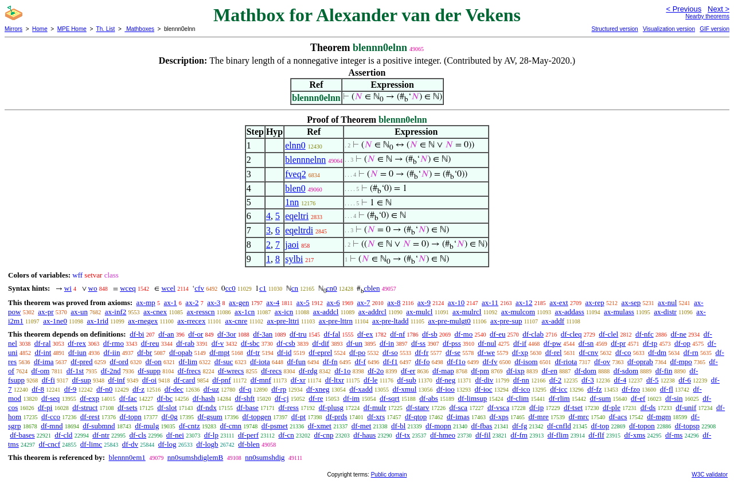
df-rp (278, 389)
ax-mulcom (518, 311)
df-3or (226, 334)
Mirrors (13, 29)
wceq (127, 288)
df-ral (42, 343)
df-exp (89, 398)
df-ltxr (334, 380)
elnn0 (295, 145)
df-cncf (50, 444)
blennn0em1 (126, 457)
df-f (360, 361)
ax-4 (272, 302)
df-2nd (111, 370)
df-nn (521, 380)
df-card (185, 380)
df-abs (428, 398)
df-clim (518, 398)
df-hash (204, 398)
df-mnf (261, 380)
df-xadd (360, 389)
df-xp (520, 352)
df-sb (430, 334)
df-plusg (331, 407)
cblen (372, 288)
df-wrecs (231, 370)
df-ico (521, 389)
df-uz (211, 389)
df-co (623, 352)
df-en (549, 370)
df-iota (260, 361)
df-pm (480, 370)
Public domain (389, 474)
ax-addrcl (372, 311)
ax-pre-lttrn (336, 321)
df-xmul (404, 389)
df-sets (128, 407)
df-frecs (189, 370)
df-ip (536, 407)
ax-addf (552, 321)
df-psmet (274, 425)
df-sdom (626, 370)
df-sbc (250, 343)
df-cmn (230, 425)
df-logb (207, 444)
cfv (199, 288)
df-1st (75, 370)
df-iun (77, 352)
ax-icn (284, 311)
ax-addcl (326, 311)
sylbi (294, 259)
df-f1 (390, 361)
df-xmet (319, 425)
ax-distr (665, 311)
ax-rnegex (143, 321)
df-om (41, 370)
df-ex (365, 334)
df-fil (483, 435)
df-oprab (640, 361)
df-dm (657, 352)
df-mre (538, 416)
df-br (144, 352)
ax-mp (145, 302)
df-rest (90, 416)
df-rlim (559, 398)
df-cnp (324, 435)
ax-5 (303, 302)
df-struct (84, 407)
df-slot (167, 407)
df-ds (648, 407)
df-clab (533, 334)
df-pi (45, 407)
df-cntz (189, 425)
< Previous (683, 9)
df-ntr (101, 435)
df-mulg (147, 425)
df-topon (642, 425)
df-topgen (257, 416)
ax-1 (170, 302)
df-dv (130, 444)
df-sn (586, 343)
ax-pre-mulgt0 (449, 321)
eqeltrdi (299, 230)
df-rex (77, 343)
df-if (519, 343)
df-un (354, 343)
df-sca (458, 407)
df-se (453, 352)
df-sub (406, 380)
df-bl (398, 425)
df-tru (298, 334)
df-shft (245, 398)
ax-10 (456, 302)
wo (92, 288)
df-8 (38, 389)
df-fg (519, 425)
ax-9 (424, 302)
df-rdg (308, 370)
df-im (351, 398)
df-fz (594, 389)
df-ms (673, 435)
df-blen (249, 444)
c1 (262, 288)
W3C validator (710, 474)
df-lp (211, 435)
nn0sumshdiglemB (195, 457)
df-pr (618, 343)
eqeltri (297, 216)
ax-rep (594, 302)
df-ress (288, 407)
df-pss (452, 343)
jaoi (292, 244)
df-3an (262, 334)
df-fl (666, 389)
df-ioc (484, 389)
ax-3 (213, 302)
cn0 (331, 288)
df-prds (337, 416)
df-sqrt (390, 398)
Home (40, 29)
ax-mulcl (419, 311)
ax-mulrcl (467, 311)
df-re (316, 398)
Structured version (614, 29)
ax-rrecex (191, 321)
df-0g (170, 416)
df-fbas (482, 425)
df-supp (149, 370)
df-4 (620, 380)
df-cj (282, 398)
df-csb (285, 343)
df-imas (458, 416)
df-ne (678, 334)
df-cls (137, 435)
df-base (247, 407)
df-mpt (219, 352)
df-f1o (456, 361)
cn (294, 288)
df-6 (684, 380)
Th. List (105, 29)
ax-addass (569, 311)
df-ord (119, 361)
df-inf (116, 380)
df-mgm (659, 416)
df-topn (131, 416)
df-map (443, 370)
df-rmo (113, 343)
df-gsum (209, 416)
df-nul (487, 343)
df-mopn (438, 425)
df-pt (298, 416)
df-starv (417, 407)
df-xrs (376, 416)
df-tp (650, 343)
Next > (718, 9)
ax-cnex (155, 311)
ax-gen (239, 302)
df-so (390, 352)
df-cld (63, 435)
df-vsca (498, 407)
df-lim (188, 361)
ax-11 (490, 302)
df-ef (638, 398)
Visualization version (669, 29)
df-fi (48, 380)
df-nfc (644, 334)
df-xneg (317, 389)
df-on (154, 361)
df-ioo (445, 389)
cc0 (230, 288)
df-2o (376, 370)
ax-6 (333, 302)
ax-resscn (201, 311)
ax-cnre (236, 321)
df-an (166, 334)
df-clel (608, 334)
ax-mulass (619, 311)
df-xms (634, 435)
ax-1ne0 (55, 321)
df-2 (555, 380)
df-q (245, 389)
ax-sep (631, 302)
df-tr (253, 352)
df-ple (611, 407)
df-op (682, 343)
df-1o (342, 370)
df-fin (664, 370)
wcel (168, 288)
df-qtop (416, 416)
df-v (218, 343)
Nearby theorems (707, 16)
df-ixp (515, 370)
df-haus (364, 435)
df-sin (673, 398)
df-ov (602, 361)
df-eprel (320, 352)
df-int (42, 352)
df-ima (44, 361)
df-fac (128, 398)
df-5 (652, 380)
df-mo (463, 334)
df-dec (174, 389)
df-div (484, 380)
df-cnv (588, 352)
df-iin (112, 352)
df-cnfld (559, 425)
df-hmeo (442, 435)
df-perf (248, 435)
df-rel (553, 352)
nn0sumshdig (264, 457)
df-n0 (104, 389)
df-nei (175, 435)
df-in (387, 343)
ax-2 (191, 302)
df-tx (403, 435)
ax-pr (45, 311)
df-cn (286, 435)
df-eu (497, 334)
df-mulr (375, 407)
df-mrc (579, 416)
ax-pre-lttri (283, 321)
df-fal (331, 334)
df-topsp (687, 425)
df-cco (50, 416)
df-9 (70, 389)
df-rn (691, 352)
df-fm (519, 435)
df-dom (585, 370)
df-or (195, 334)
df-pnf (221, 380)
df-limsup (472, 398)
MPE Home (72, 29)
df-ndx (207, 407)
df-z (138, 389)
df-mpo (681, 361)
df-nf (397, 334)
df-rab (185, 343)
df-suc (223, 361)
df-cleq (571, 334)
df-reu (150, 343)
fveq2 (295, 174)
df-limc (91, 444)
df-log (167, 444)
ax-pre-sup (506, 321)
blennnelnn (305, 160)
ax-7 (363, 302)
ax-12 (524, 302)
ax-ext (558, 302)
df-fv (489, 361)
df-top (600, 425)
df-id (284, 352)
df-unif (686, 407)
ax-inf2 (116, 311)
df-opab (180, 352)
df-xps (498, 416)
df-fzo (631, 389)
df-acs (618, 416)
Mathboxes (139, 29)
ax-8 (393, 302)
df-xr (298, 380)
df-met (362, 425)
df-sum (600, 398)
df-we (486, 352)
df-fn (330, 361)
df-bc (165, 398)
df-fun (296, 361)
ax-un (79, 311)
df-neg (445, 380)
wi (68, 288)
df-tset (573, 407)
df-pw (552, 343)
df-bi (137, 334)
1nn (292, 202)
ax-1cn (245, 311)
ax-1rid (97, 321)
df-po (357, 352)
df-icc (558, 389)
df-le (371, 380)
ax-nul (667, 302)
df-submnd (99, 425)
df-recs (271, 370)
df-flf (596, 435)
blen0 (295, 188)
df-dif (321, 343)
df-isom (525, 361)
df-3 (587, 380)
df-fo (422, 361)
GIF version (714, 29)
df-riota (566, 361)
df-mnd (52, 425)
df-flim (558, 435)
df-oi (149, 380)
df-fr (421, 352)
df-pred (81, 361)
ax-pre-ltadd (390, 321)
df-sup (81, 380)
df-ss (418, 343)
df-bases (22, 435)
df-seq (50, 398)
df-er (408, 370)
